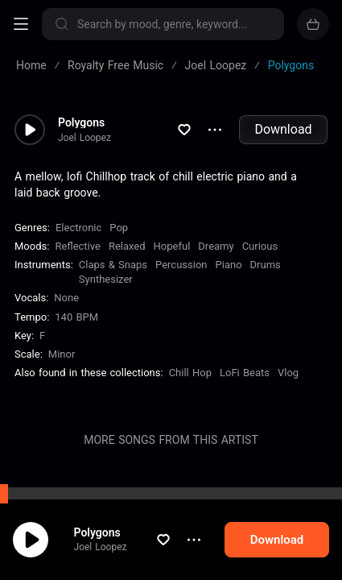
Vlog (288, 373)
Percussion (181, 265)
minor (62, 354)
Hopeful (172, 246)
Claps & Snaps (113, 265)
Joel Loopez (100, 547)
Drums (265, 265)
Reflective (78, 246)
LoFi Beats (245, 373)
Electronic (78, 228)
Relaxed (127, 246)
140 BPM (76, 317)
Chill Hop (190, 373)
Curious (260, 246)
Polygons (97, 532)
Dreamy (215, 246)
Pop (118, 228)
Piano (229, 265)
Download (282, 129)
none (66, 298)
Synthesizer (106, 279)
